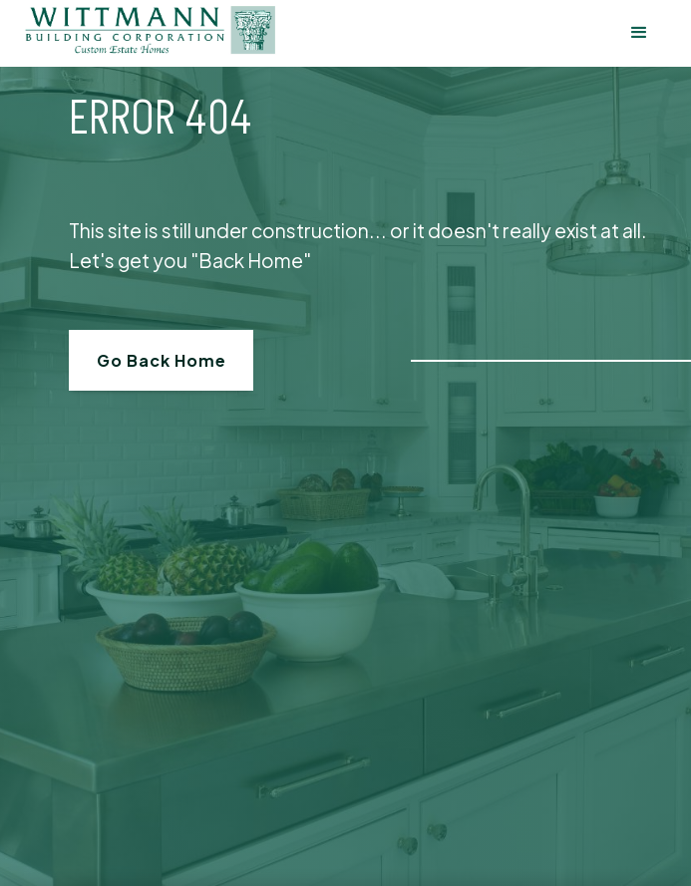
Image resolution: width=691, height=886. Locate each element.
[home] (150, 30)
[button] (639, 33)
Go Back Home (161, 360)
